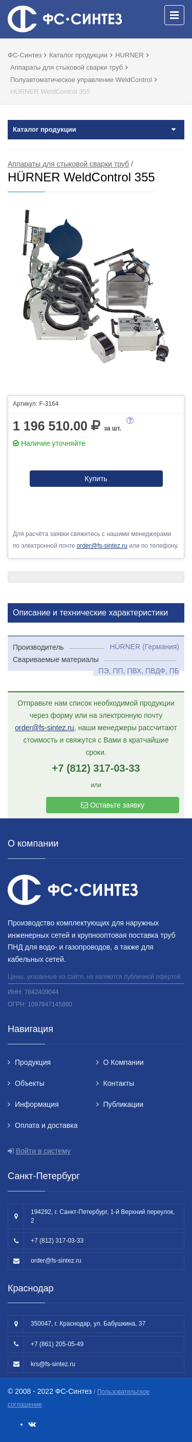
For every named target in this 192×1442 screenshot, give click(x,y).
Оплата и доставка (46, 1125)
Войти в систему (43, 1151)
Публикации (123, 1104)
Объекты (30, 1083)
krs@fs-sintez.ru (53, 1364)
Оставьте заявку (112, 805)
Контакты (118, 1083)
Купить (95, 479)
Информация (37, 1104)
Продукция (33, 1062)
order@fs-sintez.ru (102, 545)
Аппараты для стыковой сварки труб (68, 164)
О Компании (123, 1062)
